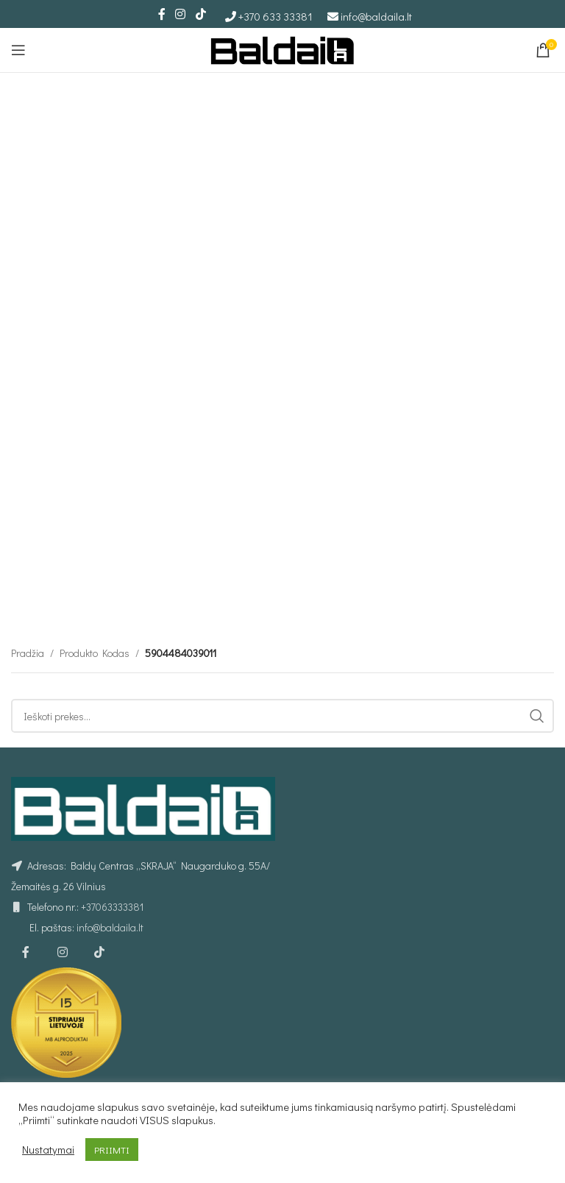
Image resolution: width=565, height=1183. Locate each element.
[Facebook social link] (162, 14)
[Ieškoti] (282, 537)
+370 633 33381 (275, 16)
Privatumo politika (49, 1073)
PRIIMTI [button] (111, 1149)
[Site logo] (282, 48)
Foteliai (398, 1047)
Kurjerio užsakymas (239, 1047)
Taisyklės (30, 1047)
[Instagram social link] (181, 14)
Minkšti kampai (415, 1073)
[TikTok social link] (200, 14)
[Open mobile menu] (18, 50)
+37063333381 (112, 824)
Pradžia (27, 474)
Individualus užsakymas (250, 1073)
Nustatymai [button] (48, 1150)
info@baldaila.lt (376, 16)
